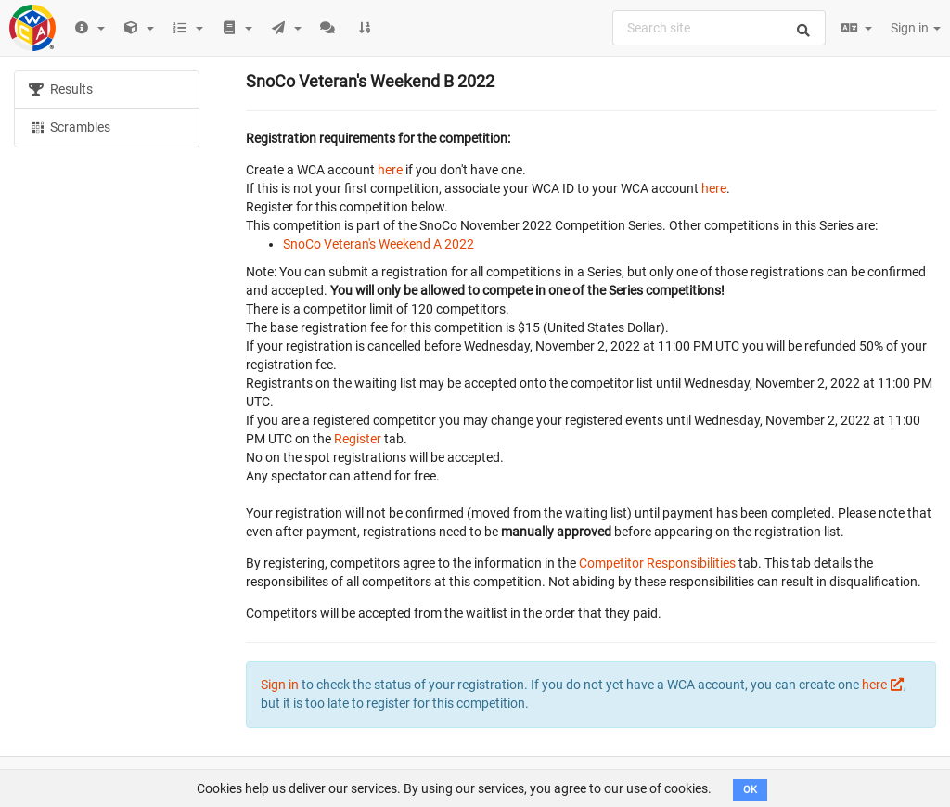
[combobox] (719, 27)
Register (357, 438)
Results (61, 89)
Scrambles (69, 126)
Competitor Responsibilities (657, 563)
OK (750, 790)
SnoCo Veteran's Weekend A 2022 (378, 244)
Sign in (916, 27)
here (390, 169)
